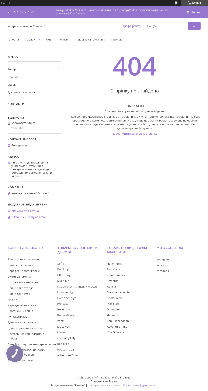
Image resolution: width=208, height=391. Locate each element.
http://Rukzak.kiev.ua (25, 210)
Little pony (63, 275)
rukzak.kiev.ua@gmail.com (28, 217)
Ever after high (66, 298)
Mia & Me (63, 281)
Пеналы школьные (20, 265)
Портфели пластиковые (24, 271)
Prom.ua (125, 377)
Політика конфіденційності (140, 385)
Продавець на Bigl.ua (104, 381)
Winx (60, 321)
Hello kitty (63, 309)
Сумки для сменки (20, 276)
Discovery (113, 309)
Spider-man (114, 298)
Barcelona (113, 269)
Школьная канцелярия (23, 282)
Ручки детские (17, 316)
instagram (163, 259)
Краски (12, 299)
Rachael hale (65, 315)
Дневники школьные (22, 322)
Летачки (113, 315)
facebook (163, 271)
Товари (30, 39)
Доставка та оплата (91, 39)
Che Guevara (115, 332)
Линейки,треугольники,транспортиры (34, 344)
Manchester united (119, 292)
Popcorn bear (66, 349)
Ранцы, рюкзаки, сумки (23, 259)
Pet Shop (63, 269)
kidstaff (161, 265)
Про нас (116, 39)
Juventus (112, 281)
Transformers (116, 275)
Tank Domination (118, 321)
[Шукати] (194, 26)
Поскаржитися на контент (104, 385)
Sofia (60, 263)
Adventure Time (67, 355)
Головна (13, 39)
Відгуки (12, 85)
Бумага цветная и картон (25, 328)
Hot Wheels (114, 263)
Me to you (63, 326)
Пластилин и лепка (20, 311)
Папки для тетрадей (21, 288)
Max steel (113, 304)
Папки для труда (19, 294)
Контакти (65, 39)
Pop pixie (63, 344)
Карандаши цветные (22, 305)
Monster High (65, 292)
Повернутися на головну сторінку (134, 133)
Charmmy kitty (66, 338)
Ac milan (112, 286)
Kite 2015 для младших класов (77, 286)
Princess (62, 304)
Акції (49, 39)
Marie (61, 332)
